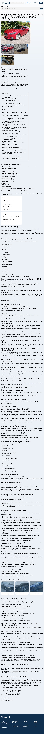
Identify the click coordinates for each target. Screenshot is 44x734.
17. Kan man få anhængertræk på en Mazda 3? (11, 133)
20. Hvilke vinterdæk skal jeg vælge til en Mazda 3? (12, 138)
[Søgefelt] (18, 3)
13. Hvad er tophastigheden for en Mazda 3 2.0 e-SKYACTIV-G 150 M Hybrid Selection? (15, 125)
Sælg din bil (34, 3)
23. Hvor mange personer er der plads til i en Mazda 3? (12, 142)
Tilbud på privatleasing (16, 726)
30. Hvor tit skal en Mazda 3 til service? (9, 155)
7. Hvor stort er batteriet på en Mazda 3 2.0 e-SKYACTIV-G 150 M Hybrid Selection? (15, 108)
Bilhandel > (3, 11)
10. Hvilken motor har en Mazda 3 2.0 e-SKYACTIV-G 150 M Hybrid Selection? (15, 116)
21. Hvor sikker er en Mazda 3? (7, 139)
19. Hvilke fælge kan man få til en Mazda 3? (10, 136)
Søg (41, 8)
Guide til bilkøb (15, 725)
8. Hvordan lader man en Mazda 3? (8, 111)
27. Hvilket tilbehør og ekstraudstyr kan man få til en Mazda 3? (14, 149)
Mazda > (8, 11)
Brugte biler (14, 722)
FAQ (23, 722)
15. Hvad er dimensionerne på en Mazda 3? (10, 130)
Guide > (6, 11)
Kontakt (35, 726)
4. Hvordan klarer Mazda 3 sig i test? (9, 102)
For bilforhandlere (26, 723)
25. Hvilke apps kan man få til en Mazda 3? (10, 146)
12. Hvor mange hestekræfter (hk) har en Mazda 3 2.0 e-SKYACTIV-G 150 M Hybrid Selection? (13, 122)
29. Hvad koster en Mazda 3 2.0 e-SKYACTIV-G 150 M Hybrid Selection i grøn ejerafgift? (14, 153)
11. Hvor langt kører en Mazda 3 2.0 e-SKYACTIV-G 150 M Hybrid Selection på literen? (14, 119)
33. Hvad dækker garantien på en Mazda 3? (10, 160)
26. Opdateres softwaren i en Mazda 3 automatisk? (12, 147)
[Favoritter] (28, 3)
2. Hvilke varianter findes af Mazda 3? (9, 98)
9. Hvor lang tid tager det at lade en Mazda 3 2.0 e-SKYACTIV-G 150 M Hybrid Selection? (14, 113)
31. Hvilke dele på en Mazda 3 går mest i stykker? (11, 156)
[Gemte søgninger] (25, 3)
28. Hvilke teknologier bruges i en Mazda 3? (10, 150)
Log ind (41, 3)
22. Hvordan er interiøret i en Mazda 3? (9, 141)
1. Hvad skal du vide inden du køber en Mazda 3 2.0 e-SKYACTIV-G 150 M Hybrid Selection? (15, 96)
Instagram (36, 723)
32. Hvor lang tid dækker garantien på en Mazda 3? (12, 158)
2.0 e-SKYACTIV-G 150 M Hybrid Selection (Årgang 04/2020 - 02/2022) (23, 11)
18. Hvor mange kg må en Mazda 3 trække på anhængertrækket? (15, 135)
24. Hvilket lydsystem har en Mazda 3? (9, 144)
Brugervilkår (25, 726)
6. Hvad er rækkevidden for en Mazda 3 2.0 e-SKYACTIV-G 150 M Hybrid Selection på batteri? (14, 105)
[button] (15, 32)
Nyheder (13, 723)
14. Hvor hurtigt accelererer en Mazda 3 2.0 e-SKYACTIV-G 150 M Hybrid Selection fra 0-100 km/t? (14, 128)
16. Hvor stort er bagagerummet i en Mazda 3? (11, 131)
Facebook (35, 722)
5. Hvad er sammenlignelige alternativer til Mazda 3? (12, 103)
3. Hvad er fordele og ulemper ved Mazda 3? (10, 100)
